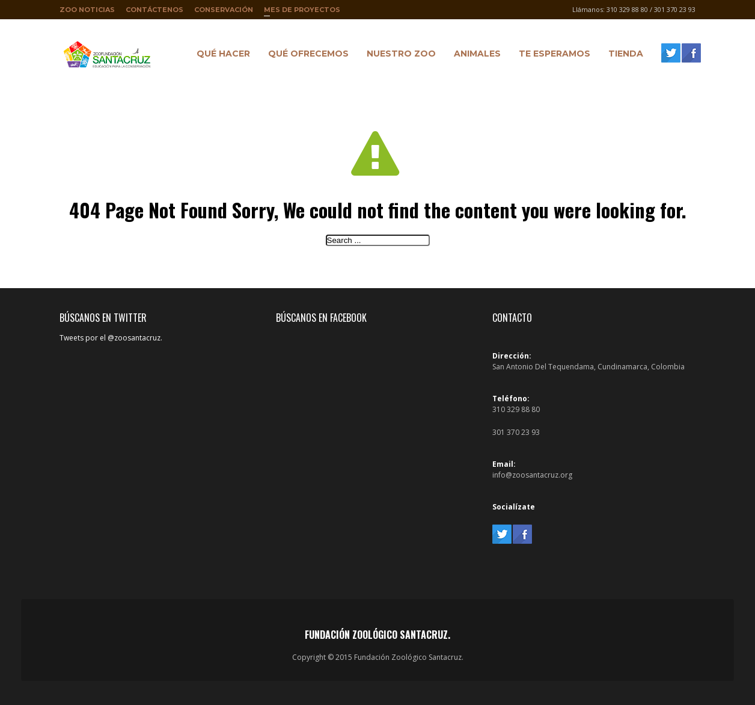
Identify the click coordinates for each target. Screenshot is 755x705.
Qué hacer (220, 55)
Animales (474, 55)
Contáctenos (154, 9)
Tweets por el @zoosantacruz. (111, 338)
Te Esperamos (551, 55)
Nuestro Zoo (398, 55)
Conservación (223, 9)
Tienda (622, 55)
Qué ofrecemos (305, 55)
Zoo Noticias (87, 9)
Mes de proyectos (302, 12)
